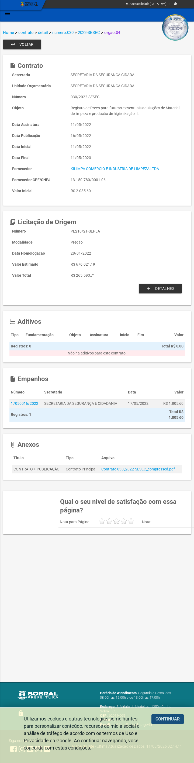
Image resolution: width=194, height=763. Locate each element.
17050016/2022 (24, 403)
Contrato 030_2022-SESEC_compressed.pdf (138, 469)
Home (8, 32)
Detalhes (160, 288)
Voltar (22, 44)
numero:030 (63, 32)
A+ (163, 4)
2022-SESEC (89, 32)
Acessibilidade (137, 4)
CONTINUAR (167, 719)
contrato (26, 32)
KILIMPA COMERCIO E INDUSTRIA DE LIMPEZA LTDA (115, 169)
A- (153, 3)
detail (43, 32)
